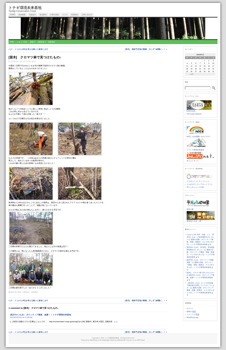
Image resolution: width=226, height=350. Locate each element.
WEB (12, 42)
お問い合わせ (87, 15)
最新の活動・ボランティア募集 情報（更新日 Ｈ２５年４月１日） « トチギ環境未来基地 (200, 241)
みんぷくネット (201, 160)
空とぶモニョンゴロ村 (195, 187)
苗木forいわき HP (201, 220)
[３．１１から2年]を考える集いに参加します (29, 49)
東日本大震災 (16, 292)
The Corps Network (194, 114)
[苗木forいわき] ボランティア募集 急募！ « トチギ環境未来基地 (40, 315)
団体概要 (22, 15)
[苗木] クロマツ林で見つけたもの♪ (200, 273)
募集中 (32, 42)
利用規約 (74, 15)
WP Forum (141, 340)
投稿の (191, 312)
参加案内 (43, 15)
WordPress (94, 340)
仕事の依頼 (54, 15)
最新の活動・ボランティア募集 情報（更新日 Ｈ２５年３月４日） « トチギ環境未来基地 (200, 264)
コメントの (193, 314)
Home (12, 15)
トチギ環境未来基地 (25, 7)
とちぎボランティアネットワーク (200, 184)
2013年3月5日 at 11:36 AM (21, 317)
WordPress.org (192, 317)
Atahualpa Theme (108, 340)
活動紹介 (32, 15)
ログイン (190, 308)
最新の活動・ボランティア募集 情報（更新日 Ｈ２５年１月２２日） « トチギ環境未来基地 (200, 290)
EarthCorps (199, 110)
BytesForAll (121, 340)
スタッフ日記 (22, 42)
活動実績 (51, 42)
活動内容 (40, 42)
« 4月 (191, 74)
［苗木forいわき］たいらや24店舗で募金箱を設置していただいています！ (200, 285)
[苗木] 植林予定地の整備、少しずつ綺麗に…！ (145, 49)
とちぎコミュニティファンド (201, 180)
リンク (65, 15)
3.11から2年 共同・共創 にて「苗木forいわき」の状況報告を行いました (201, 237)
